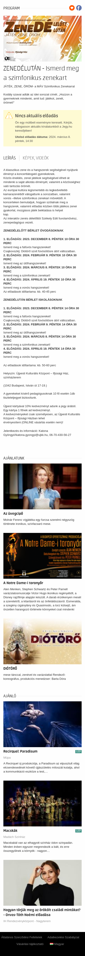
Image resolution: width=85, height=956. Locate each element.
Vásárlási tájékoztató (30, 944)
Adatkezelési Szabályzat (63, 937)
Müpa (7, 757)
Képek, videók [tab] (36, 158)
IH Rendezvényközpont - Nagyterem (27, 921)
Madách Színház (14, 837)
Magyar (57, 944)
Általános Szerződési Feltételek (21, 937)
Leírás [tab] (9, 158)
